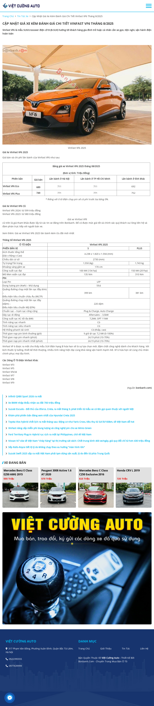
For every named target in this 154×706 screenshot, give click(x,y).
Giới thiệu (105, 648)
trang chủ (8, 16)
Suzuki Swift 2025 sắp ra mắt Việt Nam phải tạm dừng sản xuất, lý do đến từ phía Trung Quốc (57, 453)
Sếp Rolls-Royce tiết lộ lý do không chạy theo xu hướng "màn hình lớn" (44, 447)
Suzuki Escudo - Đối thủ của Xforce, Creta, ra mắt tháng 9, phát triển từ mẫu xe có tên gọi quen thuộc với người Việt (69, 409)
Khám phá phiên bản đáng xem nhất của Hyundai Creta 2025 (39, 415)
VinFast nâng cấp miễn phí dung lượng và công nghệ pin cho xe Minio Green (48, 428)
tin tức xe (22, 16)
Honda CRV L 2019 (128, 470)
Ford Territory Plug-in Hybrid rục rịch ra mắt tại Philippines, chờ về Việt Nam (47, 434)
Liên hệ (144, 648)
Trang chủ (84, 648)
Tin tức (126, 648)
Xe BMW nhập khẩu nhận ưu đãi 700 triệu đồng (32, 403)
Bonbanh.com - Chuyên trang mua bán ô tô (102, 661)
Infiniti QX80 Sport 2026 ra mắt (23, 396)
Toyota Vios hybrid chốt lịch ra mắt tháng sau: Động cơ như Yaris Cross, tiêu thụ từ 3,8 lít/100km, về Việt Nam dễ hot (69, 422)
